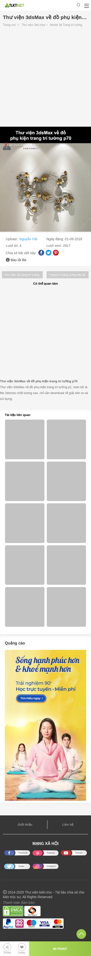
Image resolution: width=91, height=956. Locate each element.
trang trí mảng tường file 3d (67, 275)
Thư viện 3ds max (33, 25)
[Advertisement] (45, 78)
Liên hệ (67, 824)
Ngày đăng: (56, 239)
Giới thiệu (25, 824)
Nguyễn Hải (28, 239)
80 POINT (60, 949)
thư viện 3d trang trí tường (22, 275)
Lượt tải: (12, 246)
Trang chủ (9, 25)
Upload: (12, 239)
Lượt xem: (55, 246)
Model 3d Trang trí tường (66, 25)
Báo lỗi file (18, 260)
